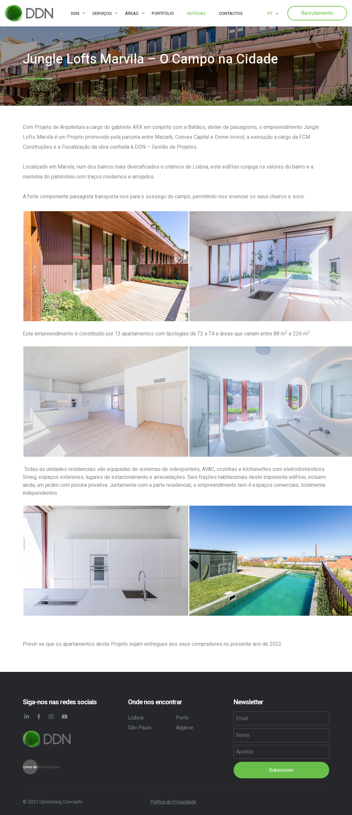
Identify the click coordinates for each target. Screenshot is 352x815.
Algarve (184, 728)
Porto (182, 718)
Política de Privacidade (173, 801)
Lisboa (136, 718)
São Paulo (139, 728)
